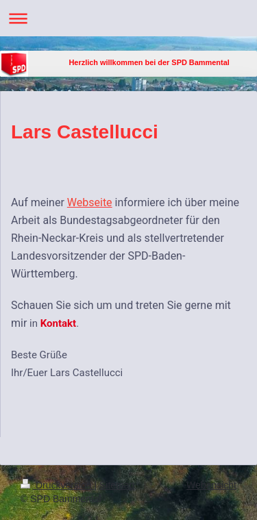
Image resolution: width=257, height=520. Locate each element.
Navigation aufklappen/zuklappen (128, 18)
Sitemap (116, 485)
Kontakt (58, 323)
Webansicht (211, 485)
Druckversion (57, 485)
